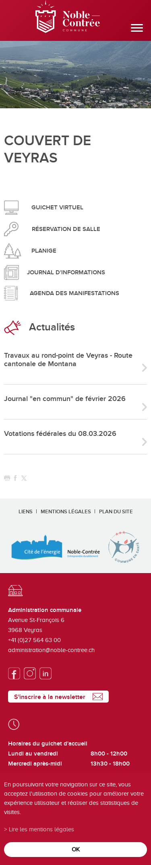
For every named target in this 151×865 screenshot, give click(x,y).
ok (76, 849)
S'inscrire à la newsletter (49, 697)
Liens (26, 511)
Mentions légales (66, 511)
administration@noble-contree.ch (51, 650)
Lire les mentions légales (41, 829)
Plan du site (116, 511)
